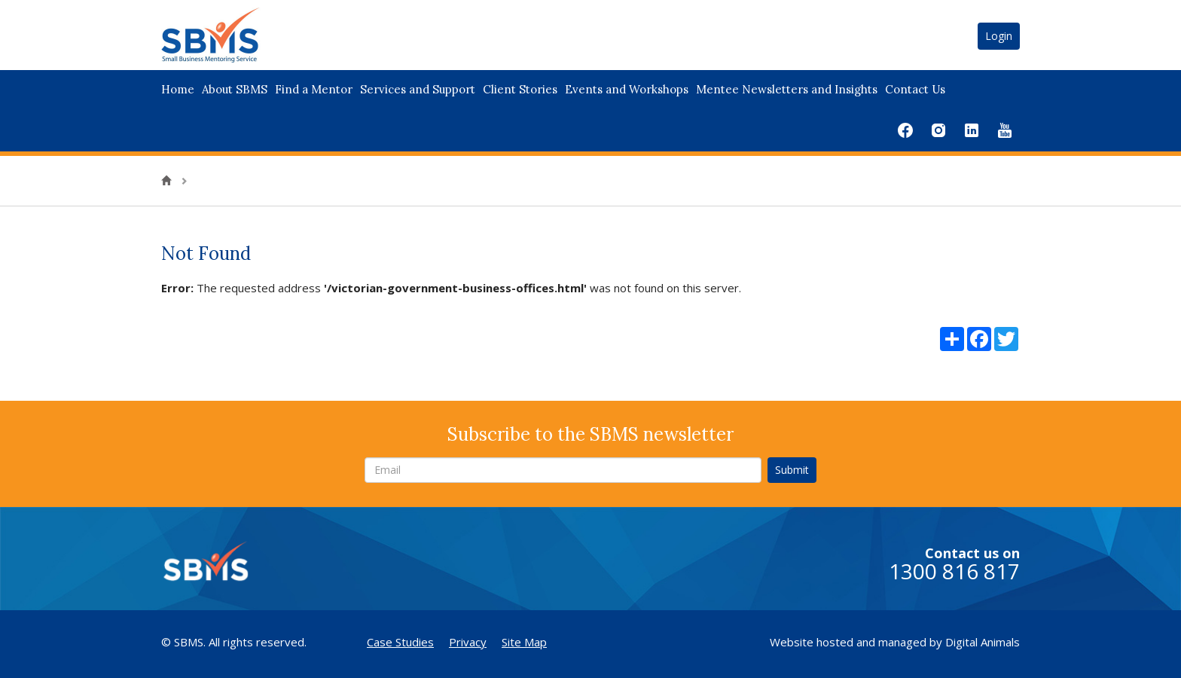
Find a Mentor (313, 89)
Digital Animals (982, 641)
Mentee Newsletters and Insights (786, 89)
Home (177, 89)
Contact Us (915, 89)
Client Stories (520, 89)
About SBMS (234, 89)
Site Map (524, 641)
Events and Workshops (626, 89)
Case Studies (400, 641)
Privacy (468, 641)
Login (998, 36)
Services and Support (417, 89)
